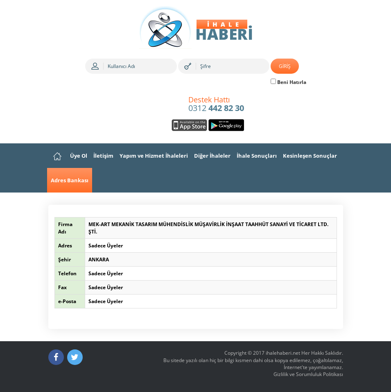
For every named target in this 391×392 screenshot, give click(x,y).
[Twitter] (75, 357)
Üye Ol (78, 155)
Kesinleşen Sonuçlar (310, 155)
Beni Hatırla (288, 82)
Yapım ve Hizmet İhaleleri (154, 155)
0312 (216, 104)
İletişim (103, 155)
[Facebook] (56, 357)
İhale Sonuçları (257, 155)
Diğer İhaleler (212, 155)
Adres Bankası (69, 180)
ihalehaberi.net (283, 352)
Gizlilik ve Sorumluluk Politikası (308, 374)
